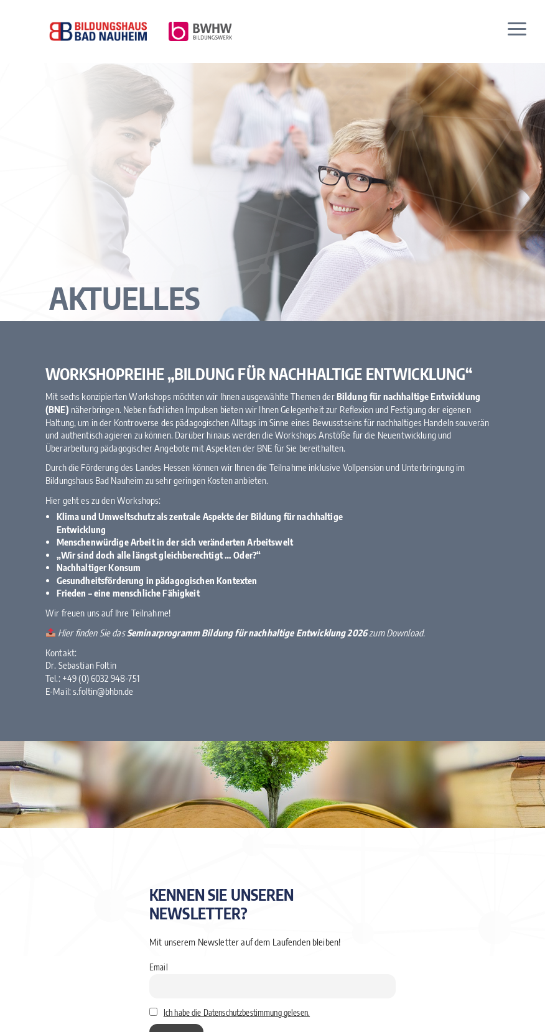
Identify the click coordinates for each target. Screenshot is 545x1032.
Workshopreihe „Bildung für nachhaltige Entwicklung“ (259, 374)
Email (158, 967)
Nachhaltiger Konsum (99, 568)
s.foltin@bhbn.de (103, 691)
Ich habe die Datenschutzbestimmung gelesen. (237, 1012)
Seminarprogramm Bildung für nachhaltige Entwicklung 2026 (247, 633)
